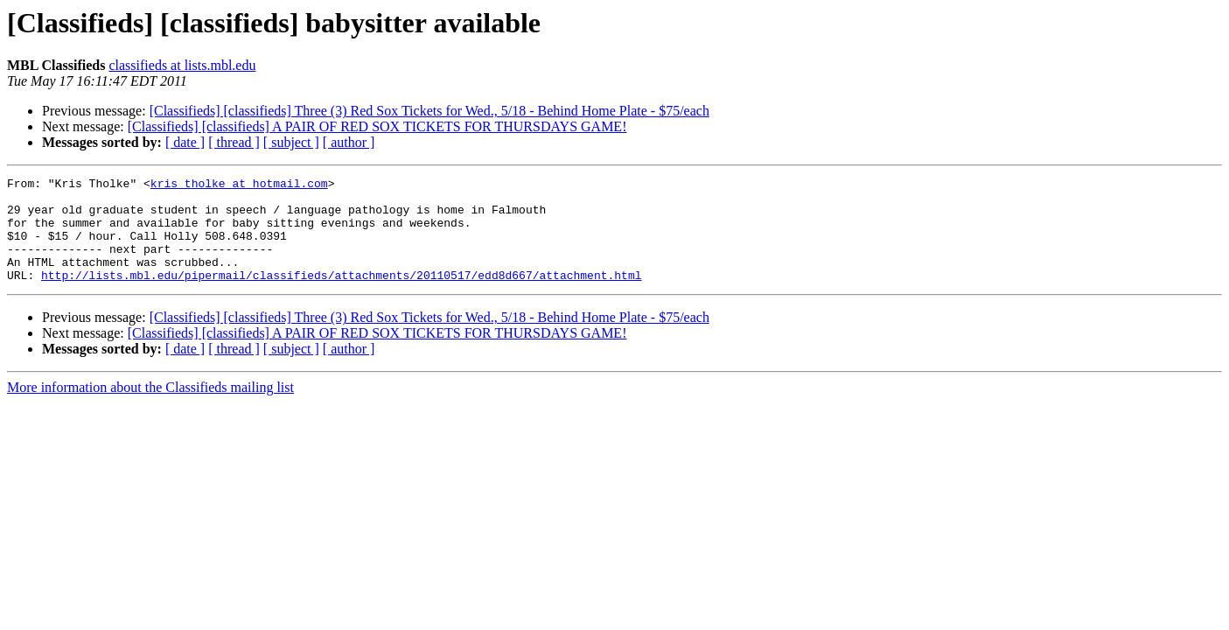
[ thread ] (234, 142)
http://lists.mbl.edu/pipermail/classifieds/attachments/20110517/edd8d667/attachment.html (341, 296)
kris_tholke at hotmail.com (239, 185)
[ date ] (185, 142)
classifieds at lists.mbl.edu (181, 65)
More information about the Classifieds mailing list (150, 408)
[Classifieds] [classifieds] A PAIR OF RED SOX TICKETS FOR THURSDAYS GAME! (377, 126)
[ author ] (349, 142)
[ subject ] (291, 142)
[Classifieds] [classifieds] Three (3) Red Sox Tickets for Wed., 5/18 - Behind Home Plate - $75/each (429, 110)
